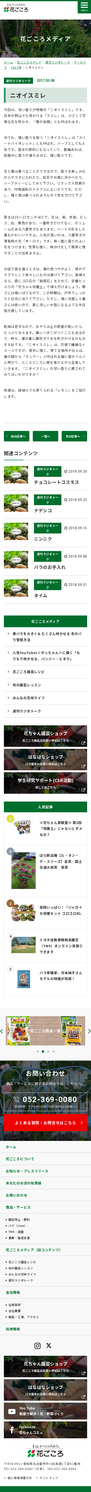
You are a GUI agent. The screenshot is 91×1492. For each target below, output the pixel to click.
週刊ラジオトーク (57, 62)
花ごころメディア (29, 62)
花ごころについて (20, 1158)
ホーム (8, 62)
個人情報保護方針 (20, 1478)
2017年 (16, 67)
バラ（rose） (17, 1225)
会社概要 (14, 1311)
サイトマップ (49, 1478)
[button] (37, 1051)
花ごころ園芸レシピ (29, 671)
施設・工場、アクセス (23, 1317)
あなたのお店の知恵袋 (23, 1182)
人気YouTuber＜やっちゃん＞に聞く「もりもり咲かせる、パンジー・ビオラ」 (46, 655)
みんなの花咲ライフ (29, 697)
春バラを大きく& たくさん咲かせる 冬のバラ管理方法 (47, 636)
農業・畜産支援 (19, 1238)
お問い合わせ (16, 1195)
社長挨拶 (14, 1305)
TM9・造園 (16, 1232)
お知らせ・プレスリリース (27, 1171)
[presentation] (1, 1031)
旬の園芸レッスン (27, 684)
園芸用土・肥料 (19, 1219)
